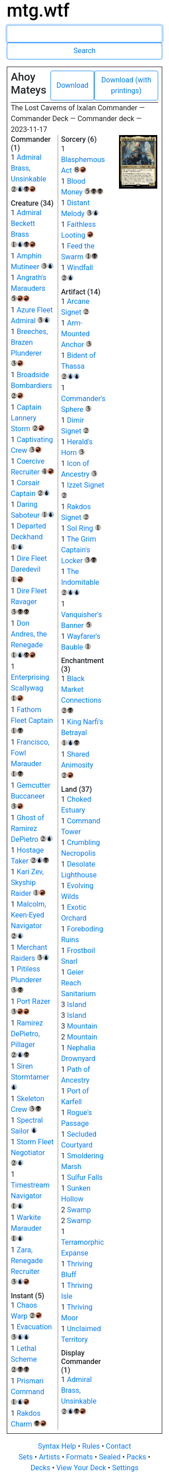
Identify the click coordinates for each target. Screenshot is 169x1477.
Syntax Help (58, 1446)
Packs (137, 1457)
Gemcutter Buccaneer (30, 795)
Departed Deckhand (28, 536)
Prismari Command (27, 1391)
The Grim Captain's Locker (79, 550)
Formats (80, 1457)
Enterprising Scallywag (30, 687)
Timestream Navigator (30, 1195)
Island (76, 1004)
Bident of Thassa (78, 365)
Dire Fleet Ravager (29, 600)
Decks (41, 1467)
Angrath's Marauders (28, 287)
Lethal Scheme (24, 1358)
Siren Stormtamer (30, 1076)
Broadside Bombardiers (31, 384)
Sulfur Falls (84, 1177)
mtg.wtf (38, 10)
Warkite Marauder (26, 1227)
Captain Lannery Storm (28, 418)
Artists (50, 1457)
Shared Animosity (77, 764)
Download (72, 85)
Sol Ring (84, 528)
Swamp (79, 1210)
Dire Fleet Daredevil (29, 568)
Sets (26, 1457)
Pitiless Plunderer (26, 979)
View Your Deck (82, 1467)
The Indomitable (80, 581)
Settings (125, 1467)
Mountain (82, 1026)
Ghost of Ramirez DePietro (32, 828)
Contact (118, 1446)
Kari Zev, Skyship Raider (28, 882)
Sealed (110, 1457)
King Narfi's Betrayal (82, 731)
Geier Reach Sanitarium (78, 983)
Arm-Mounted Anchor (76, 334)
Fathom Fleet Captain (32, 719)
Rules (91, 1446)
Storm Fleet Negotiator (32, 1151)
